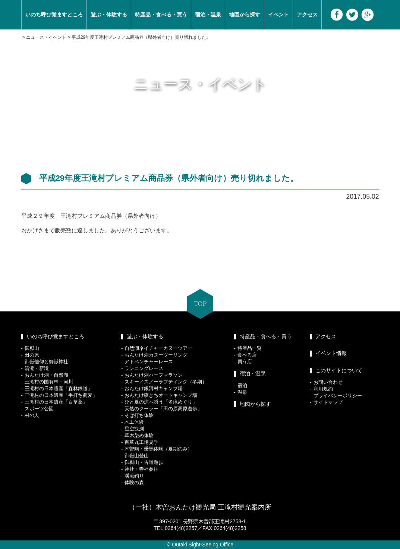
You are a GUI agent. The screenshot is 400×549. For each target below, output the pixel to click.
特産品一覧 (249, 348)
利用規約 (323, 389)
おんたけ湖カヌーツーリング (156, 355)
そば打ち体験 (139, 415)
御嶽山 (32, 348)
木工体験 (134, 422)
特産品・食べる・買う (161, 15)
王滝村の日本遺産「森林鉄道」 (58, 388)
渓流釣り (134, 476)
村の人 (32, 415)
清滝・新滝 (37, 368)
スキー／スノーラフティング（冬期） (166, 382)
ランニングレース (144, 368)
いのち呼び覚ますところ (54, 15)
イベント (278, 15)
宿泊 (242, 385)
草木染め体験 (139, 435)
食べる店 (247, 355)
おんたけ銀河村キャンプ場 (154, 388)
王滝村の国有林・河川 (49, 382)
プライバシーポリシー (338, 395)
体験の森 (134, 482)
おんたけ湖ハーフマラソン (154, 375)
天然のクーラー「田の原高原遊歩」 (163, 408)
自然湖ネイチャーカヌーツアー (158, 348)
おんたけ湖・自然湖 (46, 375)
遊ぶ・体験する (109, 15)
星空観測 (134, 429)
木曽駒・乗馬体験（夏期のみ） (158, 449)
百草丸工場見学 (141, 442)
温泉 (242, 392)
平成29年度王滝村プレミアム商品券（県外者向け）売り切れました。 (141, 37)
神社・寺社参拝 (141, 469)
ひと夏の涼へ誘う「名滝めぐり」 (161, 402)
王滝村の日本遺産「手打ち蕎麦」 (61, 395)
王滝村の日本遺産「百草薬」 (56, 402)
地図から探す (244, 15)
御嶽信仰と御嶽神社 (46, 361)
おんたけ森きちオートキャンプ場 (161, 395)
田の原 (32, 355)
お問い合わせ (328, 382)
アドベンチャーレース (149, 361)
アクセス (307, 15)
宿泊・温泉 (208, 15)
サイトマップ (328, 402)
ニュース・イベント (46, 37)
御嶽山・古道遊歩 (144, 462)
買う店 (244, 361)
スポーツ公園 (39, 408)
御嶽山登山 (137, 455)
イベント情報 (331, 353)
